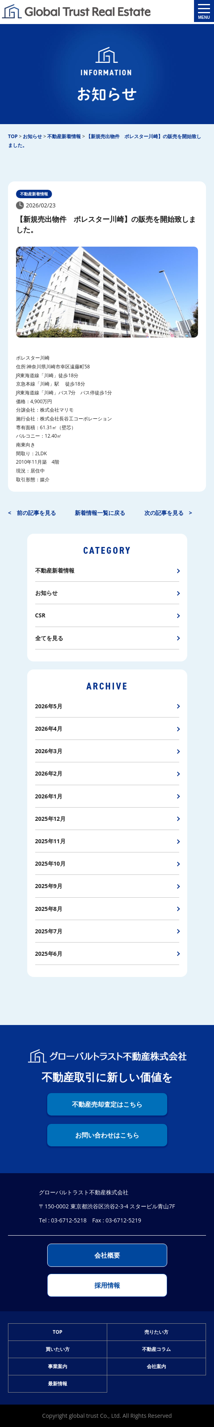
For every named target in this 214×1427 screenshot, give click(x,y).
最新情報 (57, 1383)
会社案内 (156, 1366)
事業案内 (57, 1366)
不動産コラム (156, 1349)
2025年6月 (48, 953)
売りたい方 (156, 1332)
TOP (57, 1332)
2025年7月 (48, 931)
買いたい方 (58, 1349)
